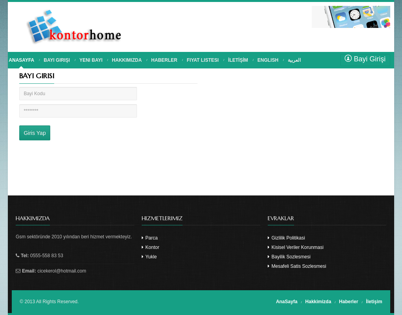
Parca (150, 238)
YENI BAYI (90, 60)
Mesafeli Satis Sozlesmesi (297, 266)
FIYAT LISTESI (203, 60)
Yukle (149, 257)
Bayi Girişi (365, 59)
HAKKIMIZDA (127, 60)
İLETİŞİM (238, 60)
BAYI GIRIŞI (57, 60)
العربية (294, 60)
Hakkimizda (318, 301)
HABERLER (164, 60)
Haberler (348, 301)
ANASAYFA (21, 60)
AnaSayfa (287, 301)
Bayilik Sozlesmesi (289, 257)
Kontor (150, 247)
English (268, 60)
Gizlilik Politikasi (286, 238)
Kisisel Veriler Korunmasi (295, 247)
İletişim (374, 301)
